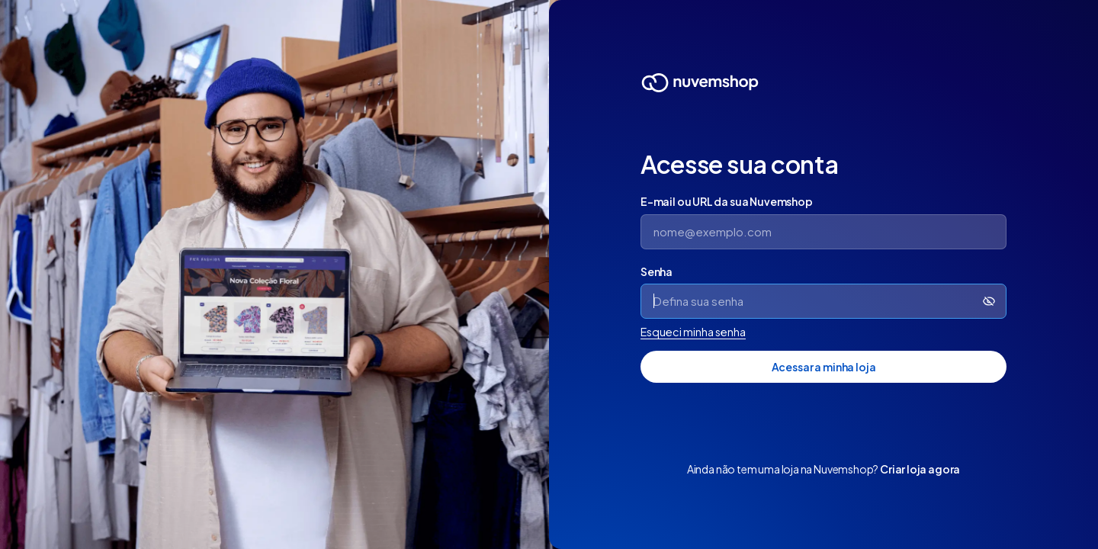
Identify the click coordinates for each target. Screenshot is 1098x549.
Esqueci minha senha (693, 332)
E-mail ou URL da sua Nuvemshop (726, 201)
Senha (656, 271)
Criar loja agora (920, 469)
